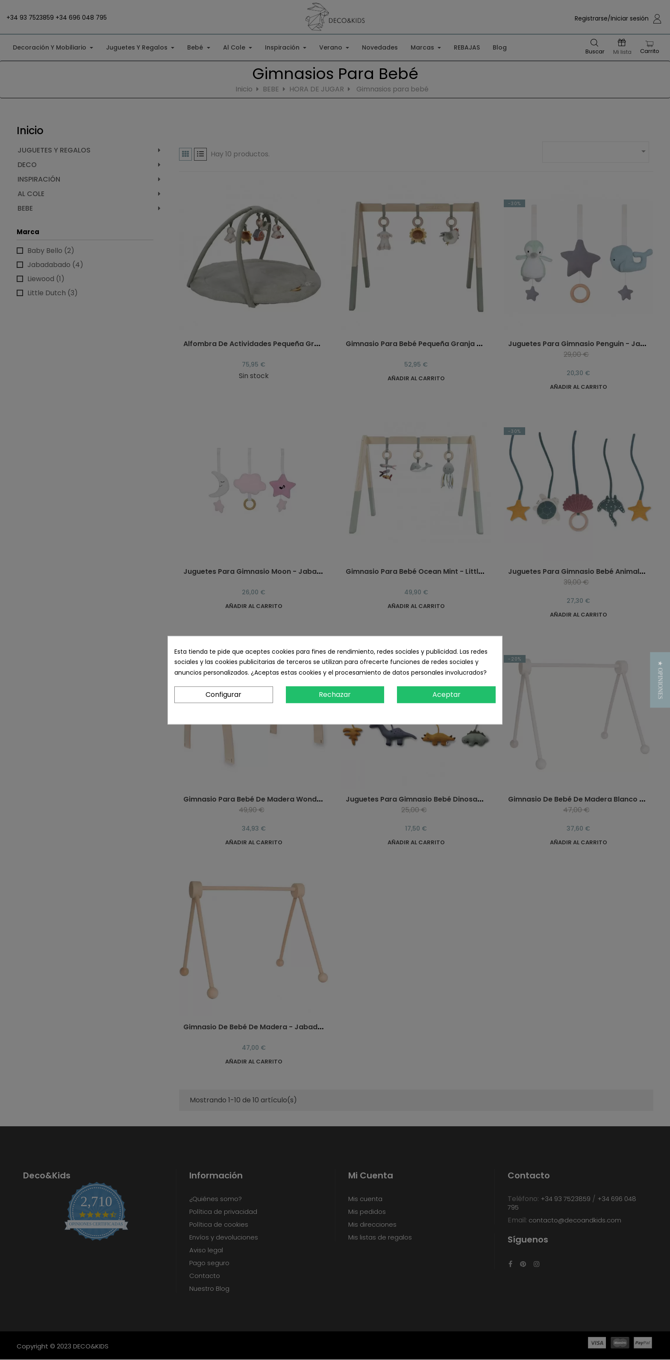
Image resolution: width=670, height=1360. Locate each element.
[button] (660, 680)
